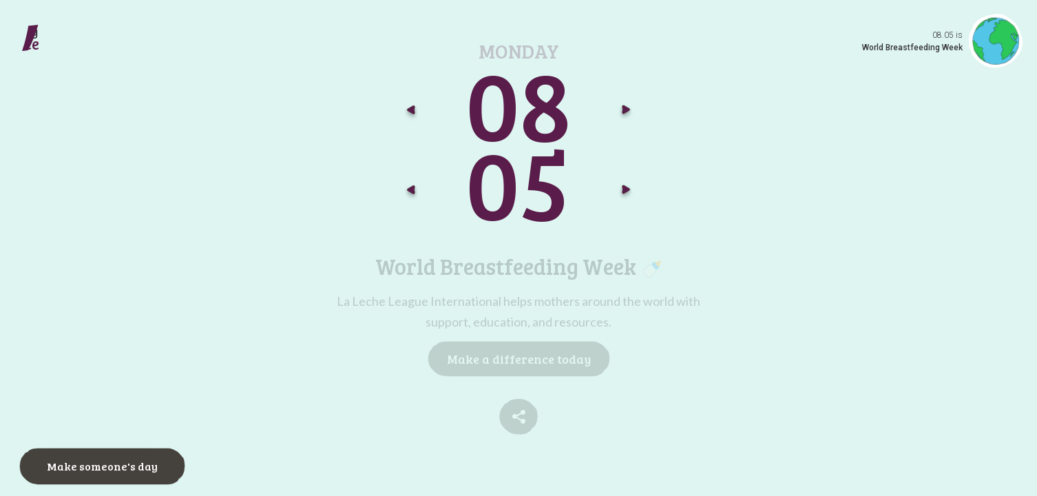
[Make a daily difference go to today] (70, 44)
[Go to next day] (626, 193)
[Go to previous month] (411, 113)
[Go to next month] (626, 113)
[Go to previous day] (411, 193)
